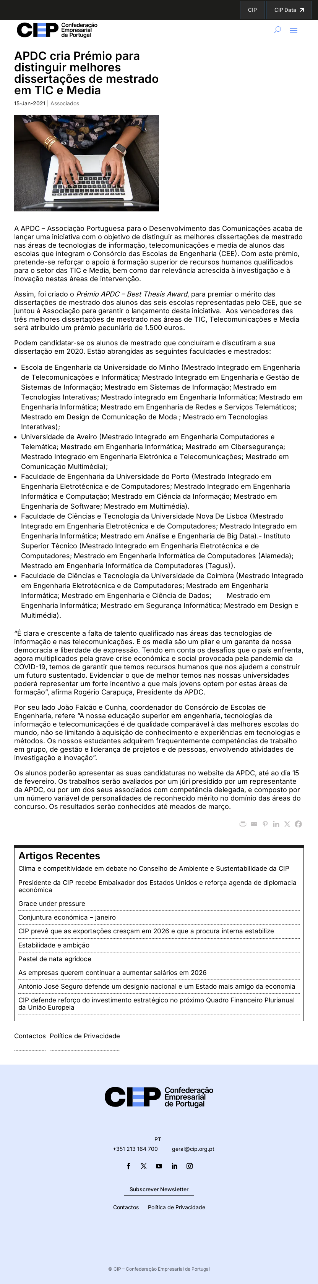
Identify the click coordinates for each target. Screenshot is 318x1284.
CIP (252, 10)
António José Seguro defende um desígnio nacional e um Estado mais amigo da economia (156, 986)
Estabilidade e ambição (53, 945)
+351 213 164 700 (135, 1148)
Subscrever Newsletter (159, 1189)
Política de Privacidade (85, 1036)
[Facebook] (298, 824)
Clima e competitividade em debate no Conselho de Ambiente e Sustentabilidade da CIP (153, 868)
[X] (287, 824)
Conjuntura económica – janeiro (67, 917)
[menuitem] (158, 1139)
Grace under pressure (51, 903)
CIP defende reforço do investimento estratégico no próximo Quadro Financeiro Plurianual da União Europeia (156, 1003)
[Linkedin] (276, 824)
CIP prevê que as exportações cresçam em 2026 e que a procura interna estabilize (146, 931)
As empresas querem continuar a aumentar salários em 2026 (112, 972)
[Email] (254, 824)
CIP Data (285, 10)
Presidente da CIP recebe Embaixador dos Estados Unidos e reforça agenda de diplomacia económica (157, 886)
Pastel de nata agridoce (54, 959)
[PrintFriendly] (243, 824)
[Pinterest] (265, 824)
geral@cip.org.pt (193, 1148)
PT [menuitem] (157, 1139)
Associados (64, 103)
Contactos (30, 1036)
